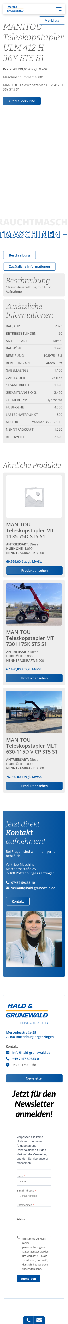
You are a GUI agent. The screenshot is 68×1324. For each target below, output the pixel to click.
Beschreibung (19, 255)
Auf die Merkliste (22, 101)
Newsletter (34, 1078)
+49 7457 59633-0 (22, 1058)
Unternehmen (25, 1205)
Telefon (22, 1219)
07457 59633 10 (20, 882)
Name (21, 1176)
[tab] (19, 255)
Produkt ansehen (34, 570)
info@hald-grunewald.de (28, 1052)
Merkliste (52, 20)
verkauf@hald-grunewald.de (30, 888)
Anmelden (28, 1279)
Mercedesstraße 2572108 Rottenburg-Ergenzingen (30, 1034)
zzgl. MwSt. (34, 519)
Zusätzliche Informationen (29, 266)
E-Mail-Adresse (26, 1190)
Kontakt (18, 901)
